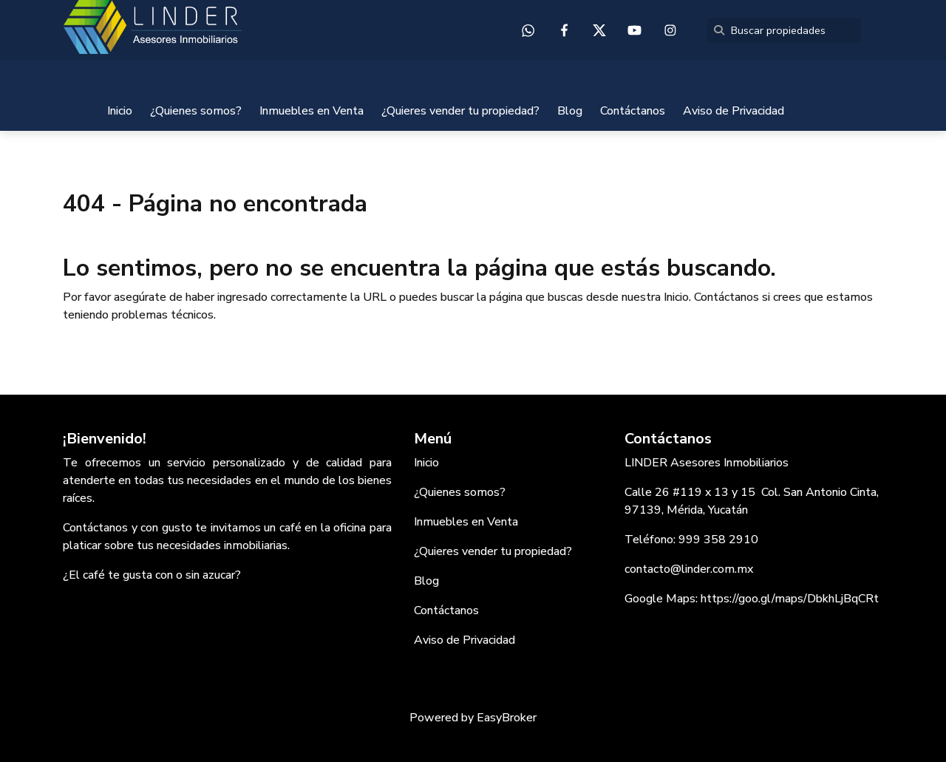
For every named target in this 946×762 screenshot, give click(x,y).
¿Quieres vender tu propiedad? (460, 111)
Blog (569, 111)
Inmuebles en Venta (311, 111)
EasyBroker (507, 718)
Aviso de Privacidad (733, 111)
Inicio (119, 111)
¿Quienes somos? (196, 111)
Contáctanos (632, 111)
